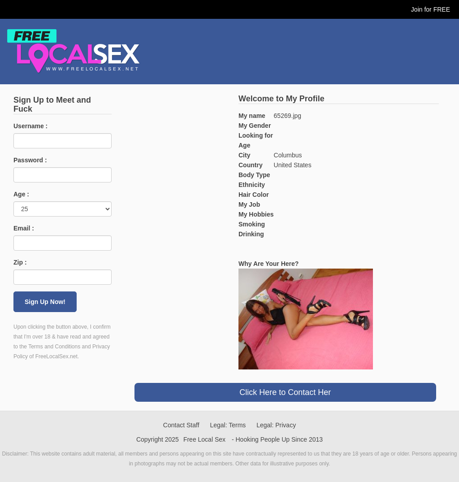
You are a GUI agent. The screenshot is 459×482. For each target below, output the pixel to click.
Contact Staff (181, 425)
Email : (23, 228)
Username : (30, 126)
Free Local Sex (204, 439)
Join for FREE (430, 9)
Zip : (20, 262)
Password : (30, 160)
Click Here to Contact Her (285, 392)
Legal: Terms (228, 425)
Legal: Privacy (276, 425)
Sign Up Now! (45, 301)
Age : (21, 194)
